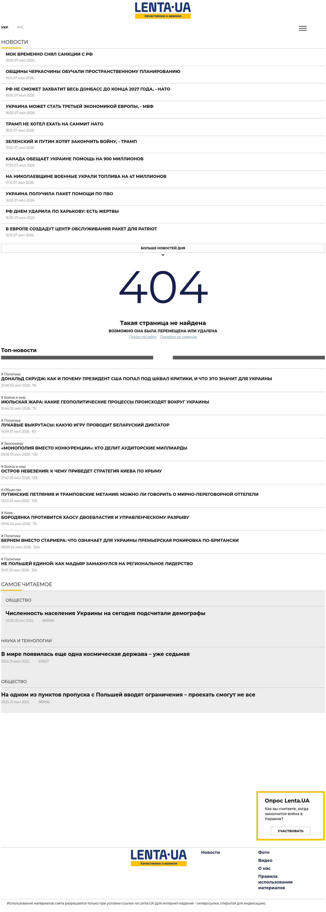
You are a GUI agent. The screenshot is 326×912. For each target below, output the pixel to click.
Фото (264, 852)
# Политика (11, 374)
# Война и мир (13, 397)
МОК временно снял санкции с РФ (49, 54)
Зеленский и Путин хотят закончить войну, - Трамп (71, 141)
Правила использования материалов (275, 882)
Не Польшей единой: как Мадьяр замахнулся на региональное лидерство (97, 563)
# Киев (7, 513)
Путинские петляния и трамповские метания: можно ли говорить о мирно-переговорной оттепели (129, 494)
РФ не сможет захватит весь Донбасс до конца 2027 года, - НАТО (88, 89)
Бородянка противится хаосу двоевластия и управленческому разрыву (95, 517)
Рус (20, 27)
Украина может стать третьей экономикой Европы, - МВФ (80, 106)
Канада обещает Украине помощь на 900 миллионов (74, 158)
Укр (4, 27)
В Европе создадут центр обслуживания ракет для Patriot (81, 228)
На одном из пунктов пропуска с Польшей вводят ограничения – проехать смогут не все (128, 694)
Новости (210, 852)
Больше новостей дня (163, 248)
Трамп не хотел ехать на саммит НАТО (54, 124)
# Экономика (12, 444)
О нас (264, 868)
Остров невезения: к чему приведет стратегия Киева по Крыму (81, 471)
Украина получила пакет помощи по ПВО (59, 193)
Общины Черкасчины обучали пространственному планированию (93, 71)
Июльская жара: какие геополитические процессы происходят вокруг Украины (105, 402)
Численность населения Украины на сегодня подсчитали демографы (105, 613)
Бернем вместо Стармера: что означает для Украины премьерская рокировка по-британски (120, 540)
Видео (265, 860)
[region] (290, 749)
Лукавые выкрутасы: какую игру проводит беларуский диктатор (85, 425)
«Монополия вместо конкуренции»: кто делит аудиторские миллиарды (94, 448)
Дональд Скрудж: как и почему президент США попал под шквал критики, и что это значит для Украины (136, 378)
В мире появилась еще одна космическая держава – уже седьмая (95, 654)
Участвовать (291, 831)
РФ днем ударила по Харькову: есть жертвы (62, 211)
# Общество (11, 490)
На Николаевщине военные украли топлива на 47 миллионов (86, 176)
